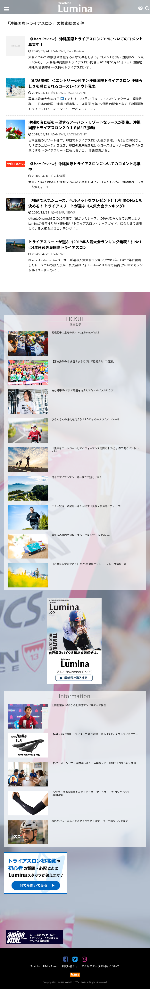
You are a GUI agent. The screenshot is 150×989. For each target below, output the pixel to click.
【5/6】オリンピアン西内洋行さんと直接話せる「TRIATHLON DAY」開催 (94, 763)
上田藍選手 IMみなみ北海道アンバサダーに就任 (79, 705)
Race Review (75, 51)
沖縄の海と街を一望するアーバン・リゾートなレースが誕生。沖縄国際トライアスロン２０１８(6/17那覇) (84, 125)
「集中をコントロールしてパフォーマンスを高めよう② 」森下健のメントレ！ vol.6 (96, 450)
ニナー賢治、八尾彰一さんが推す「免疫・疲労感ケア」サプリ (87, 506)
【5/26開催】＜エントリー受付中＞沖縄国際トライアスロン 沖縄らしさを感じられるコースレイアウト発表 (85, 83)
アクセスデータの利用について (100, 966)
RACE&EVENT (77, 93)
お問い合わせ (70, 966)
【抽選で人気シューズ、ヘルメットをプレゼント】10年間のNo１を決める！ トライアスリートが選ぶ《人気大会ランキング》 (85, 203)
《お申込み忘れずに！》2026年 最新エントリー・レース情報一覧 (89, 564)
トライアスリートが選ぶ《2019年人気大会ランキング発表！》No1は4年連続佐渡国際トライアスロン (84, 245)
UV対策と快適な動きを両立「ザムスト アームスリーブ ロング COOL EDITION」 (91, 793)
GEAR (60, 212)
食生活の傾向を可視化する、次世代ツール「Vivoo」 (81, 535)
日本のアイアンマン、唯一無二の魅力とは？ (77, 477)
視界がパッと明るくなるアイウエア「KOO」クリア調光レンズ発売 (90, 821)
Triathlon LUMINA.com (44, 966)
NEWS (60, 51)
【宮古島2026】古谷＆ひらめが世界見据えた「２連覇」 (84, 361)
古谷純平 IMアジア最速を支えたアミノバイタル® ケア (83, 390)
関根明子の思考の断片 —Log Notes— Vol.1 (75, 332)
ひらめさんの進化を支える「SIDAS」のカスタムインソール (86, 419)
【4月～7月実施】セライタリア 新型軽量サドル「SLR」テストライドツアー (95, 734)
